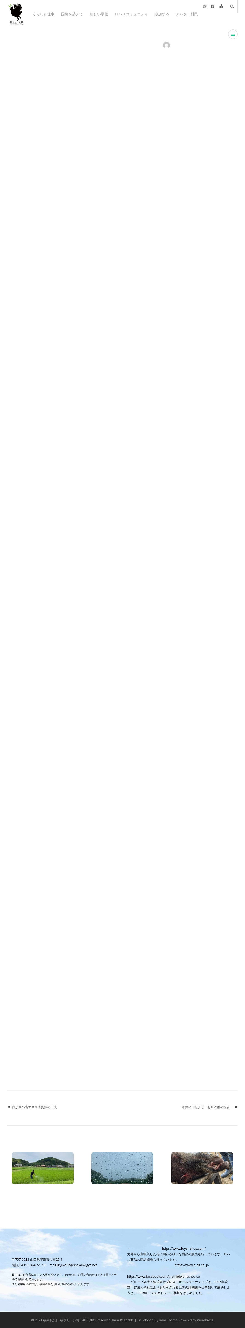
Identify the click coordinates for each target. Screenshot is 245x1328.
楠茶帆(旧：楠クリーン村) (62, 1320)
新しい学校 (99, 14)
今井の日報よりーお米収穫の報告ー (207, 1107)
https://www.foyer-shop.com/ (184, 1248)
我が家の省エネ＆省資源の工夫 (34, 1107)
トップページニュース (82, 45)
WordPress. (205, 1320)
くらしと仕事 (43, 14)
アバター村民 (187, 14)
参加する (162, 14)
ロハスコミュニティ (131, 14)
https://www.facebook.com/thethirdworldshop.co (163, 1276)
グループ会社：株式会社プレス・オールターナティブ (169, 1282)
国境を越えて (72, 14)
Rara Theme (168, 1320)
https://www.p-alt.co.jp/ (192, 1265)
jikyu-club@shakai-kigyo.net (76, 1265)
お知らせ (37, 45)
